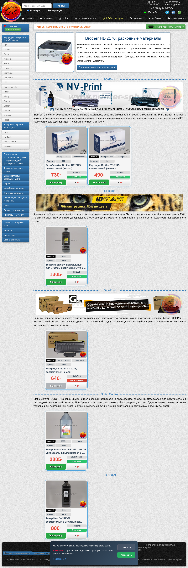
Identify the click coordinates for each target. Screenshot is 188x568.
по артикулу (55, 11)
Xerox (6, 63)
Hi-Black (7, 137)
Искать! (61, 6)
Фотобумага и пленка (14, 188)
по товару (33, 11)
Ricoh (6, 92)
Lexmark (8, 68)
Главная (27, 18)
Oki (5, 82)
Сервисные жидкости (14, 210)
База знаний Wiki (12, 240)
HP (5, 45)
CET (6, 132)
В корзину (55, 182)
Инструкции (9, 235)
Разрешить (126, 555)
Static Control (10, 142)
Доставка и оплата (85, 18)
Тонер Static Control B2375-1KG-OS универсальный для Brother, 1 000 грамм (66, 452)
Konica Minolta (10, 87)
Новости (8, 230)
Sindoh (7, 106)
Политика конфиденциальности (17, 553)
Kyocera (7, 59)
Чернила (8, 183)
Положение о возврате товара (46, 553)
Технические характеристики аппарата (97, 67)
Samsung (8, 73)
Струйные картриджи (14, 193)
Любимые (154, 18)
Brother (7, 54)
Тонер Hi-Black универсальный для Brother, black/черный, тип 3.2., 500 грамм (66, 268)
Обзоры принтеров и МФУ (14, 224)
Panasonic (8, 77)
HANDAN (8, 146)
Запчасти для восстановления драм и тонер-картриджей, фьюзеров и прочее (15, 159)
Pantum (7, 101)
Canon (7, 49)
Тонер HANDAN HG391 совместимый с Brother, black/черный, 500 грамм (63, 521)
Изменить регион (13, 30)
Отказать (126, 547)
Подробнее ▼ (59, 559)
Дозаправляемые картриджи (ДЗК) (12, 177)
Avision (7, 110)
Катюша (7, 115)
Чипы (6, 205)
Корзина (136, 18)
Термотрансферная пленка (13, 169)
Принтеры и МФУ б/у (14, 215)
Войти (63, 18)
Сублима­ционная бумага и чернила (15, 199)
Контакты (46, 18)
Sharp (6, 96)
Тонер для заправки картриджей (13, 126)
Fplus (6, 120)
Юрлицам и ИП (177, 18)
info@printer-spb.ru (113, 18)
